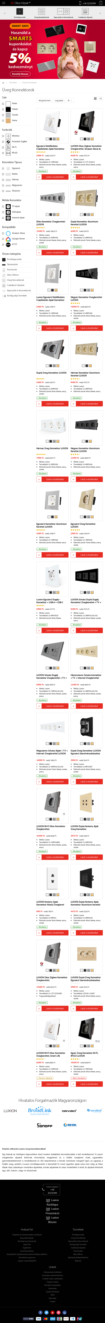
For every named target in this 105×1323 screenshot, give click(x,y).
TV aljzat (16, 206)
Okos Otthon (10, 275)
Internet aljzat (18, 217)
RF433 (14, 152)
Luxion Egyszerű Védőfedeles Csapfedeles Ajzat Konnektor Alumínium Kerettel (50, 300)
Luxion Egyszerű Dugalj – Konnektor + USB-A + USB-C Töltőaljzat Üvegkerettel (49, 602)
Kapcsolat (52, 1298)
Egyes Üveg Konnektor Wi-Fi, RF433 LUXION (84, 1054)
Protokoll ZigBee (19, 141)
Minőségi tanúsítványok (27, 1241)
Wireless (15, 135)
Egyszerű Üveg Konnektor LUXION (83, 525)
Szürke (15, 114)
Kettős (15, 173)
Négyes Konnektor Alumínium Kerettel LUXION (85, 450)
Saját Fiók (27, 1244)
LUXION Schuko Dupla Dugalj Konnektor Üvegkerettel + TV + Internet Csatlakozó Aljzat (86, 602)
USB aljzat (16, 211)
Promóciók (9, 270)
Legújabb (59, 100)
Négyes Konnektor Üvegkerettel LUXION (86, 299)
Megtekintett (44, 100)
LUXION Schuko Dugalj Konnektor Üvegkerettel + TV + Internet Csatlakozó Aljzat (51, 677)
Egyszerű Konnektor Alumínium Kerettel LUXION (51, 525)
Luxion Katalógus (52, 1202)
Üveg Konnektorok (13, 280)
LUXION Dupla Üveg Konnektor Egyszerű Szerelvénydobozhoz (86, 979)
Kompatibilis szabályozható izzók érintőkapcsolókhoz (27, 1254)
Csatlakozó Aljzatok (13, 285)
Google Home (18, 238)
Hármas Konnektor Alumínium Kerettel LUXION (85, 374)
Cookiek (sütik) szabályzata (52, 1278)
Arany (14, 120)
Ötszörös (16, 190)
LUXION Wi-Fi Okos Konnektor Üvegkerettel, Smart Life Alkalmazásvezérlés (50, 1055)
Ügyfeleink (27, 1247)
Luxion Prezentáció (52, 1211)
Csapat (52, 1301)
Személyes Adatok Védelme (52, 1275)
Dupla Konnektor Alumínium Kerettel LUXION (84, 223)
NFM (52, 1294)
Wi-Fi (14, 147)
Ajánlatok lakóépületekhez (78, 1257)
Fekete (15, 109)
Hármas (15, 179)
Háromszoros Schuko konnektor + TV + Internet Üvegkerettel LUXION (86, 677)
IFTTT (14, 244)
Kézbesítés (53, 1288)
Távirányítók (10, 264)
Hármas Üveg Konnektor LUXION (52, 448)
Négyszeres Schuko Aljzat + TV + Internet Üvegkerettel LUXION (52, 752)
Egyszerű (16, 168)
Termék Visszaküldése (52, 1285)
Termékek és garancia (27, 1257)
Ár (69, 100)
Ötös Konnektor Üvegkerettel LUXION (50, 223)
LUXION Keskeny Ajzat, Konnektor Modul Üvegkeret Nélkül (50, 904)
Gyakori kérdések (52, 1291)
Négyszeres (17, 185)
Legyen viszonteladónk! (27, 1260)
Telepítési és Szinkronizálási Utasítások (27, 1234)
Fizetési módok (52, 1281)
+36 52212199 (89, 3)
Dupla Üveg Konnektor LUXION (51, 372)
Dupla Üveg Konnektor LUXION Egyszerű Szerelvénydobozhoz (86, 752)
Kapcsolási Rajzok (26, 1237)
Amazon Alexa (18, 233)
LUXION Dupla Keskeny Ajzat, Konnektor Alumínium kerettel (85, 903)
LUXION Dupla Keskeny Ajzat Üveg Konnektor (84, 828)
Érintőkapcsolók (11, 259)
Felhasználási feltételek (53, 1272)
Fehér (14, 103)
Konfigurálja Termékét (14, 296)
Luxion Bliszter (52, 1219)
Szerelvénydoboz (27, 1250)
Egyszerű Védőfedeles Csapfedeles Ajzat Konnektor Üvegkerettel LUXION (50, 148)
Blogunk (78, 1260)
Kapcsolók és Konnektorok (16, 291)
